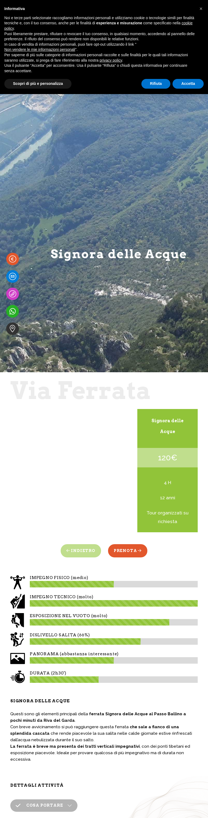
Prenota (128, 550)
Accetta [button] (188, 83)
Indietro (80, 550)
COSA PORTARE (39, 795)
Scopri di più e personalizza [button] (38, 83)
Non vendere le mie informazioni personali (39, 49)
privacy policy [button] (111, 60)
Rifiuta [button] (156, 83)
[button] (201, 8)
